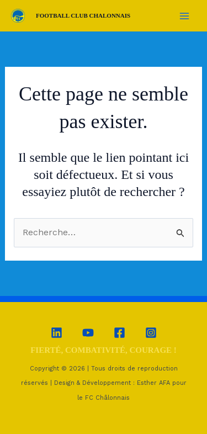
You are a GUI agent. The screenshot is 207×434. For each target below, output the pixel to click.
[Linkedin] (56, 332)
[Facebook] (119, 332)
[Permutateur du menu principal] (184, 15)
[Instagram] (151, 332)
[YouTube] (88, 332)
